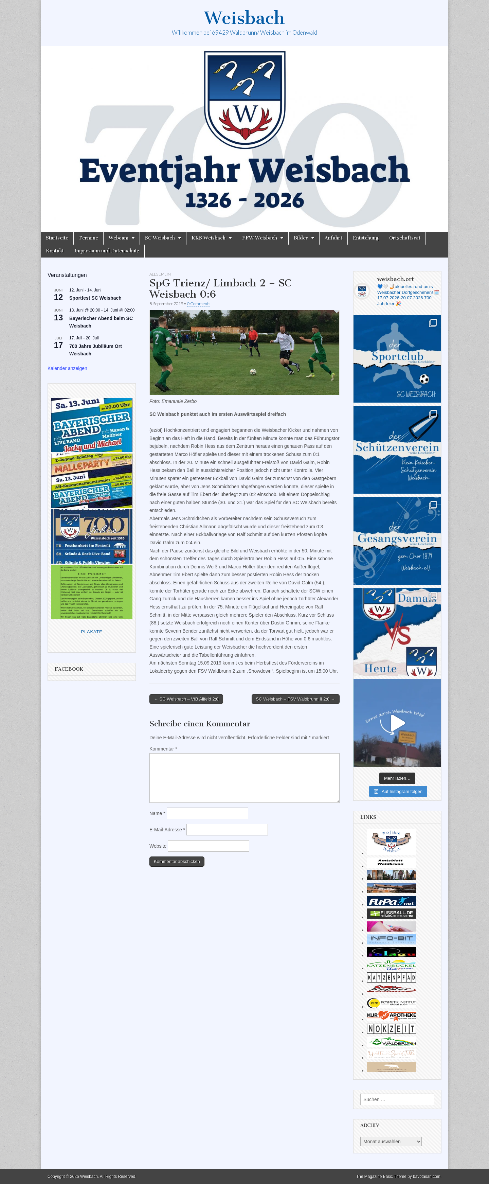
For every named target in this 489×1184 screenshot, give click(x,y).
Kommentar (163, 749)
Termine (88, 238)
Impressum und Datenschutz (106, 251)
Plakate (92, 631)
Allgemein (160, 274)
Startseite (57, 238)
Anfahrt (333, 238)
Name (157, 813)
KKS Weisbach (208, 238)
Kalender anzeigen (67, 368)
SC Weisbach (160, 238)
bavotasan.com (426, 1176)
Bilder (301, 238)
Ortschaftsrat (404, 238)
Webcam (118, 238)
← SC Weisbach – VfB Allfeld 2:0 (186, 699)
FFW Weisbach (259, 238)
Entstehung (366, 238)
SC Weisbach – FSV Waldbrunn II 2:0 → (295, 699)
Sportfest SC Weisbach (95, 298)
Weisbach (244, 18)
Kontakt (55, 251)
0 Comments (198, 303)
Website (157, 846)
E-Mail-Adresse (167, 829)
